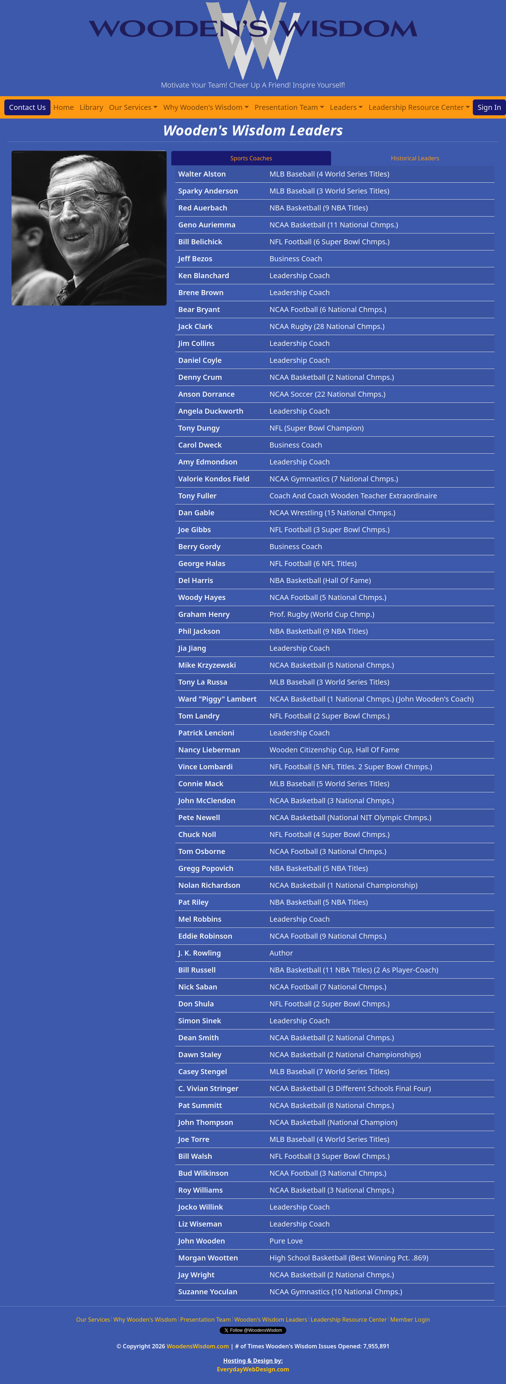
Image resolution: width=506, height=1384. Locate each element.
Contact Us (27, 107)
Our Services (93, 1319)
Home (63, 107)
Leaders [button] (343, 107)
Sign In (489, 107)
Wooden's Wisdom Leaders (270, 1319)
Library (91, 107)
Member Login (410, 1319)
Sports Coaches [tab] (251, 158)
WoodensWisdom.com (198, 1346)
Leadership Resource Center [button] (416, 107)
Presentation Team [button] (286, 107)
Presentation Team (205, 1319)
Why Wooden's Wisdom (145, 1319)
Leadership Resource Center (349, 1319)
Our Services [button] (130, 107)
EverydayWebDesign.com (253, 1369)
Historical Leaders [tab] (415, 158)
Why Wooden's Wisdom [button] (203, 107)
